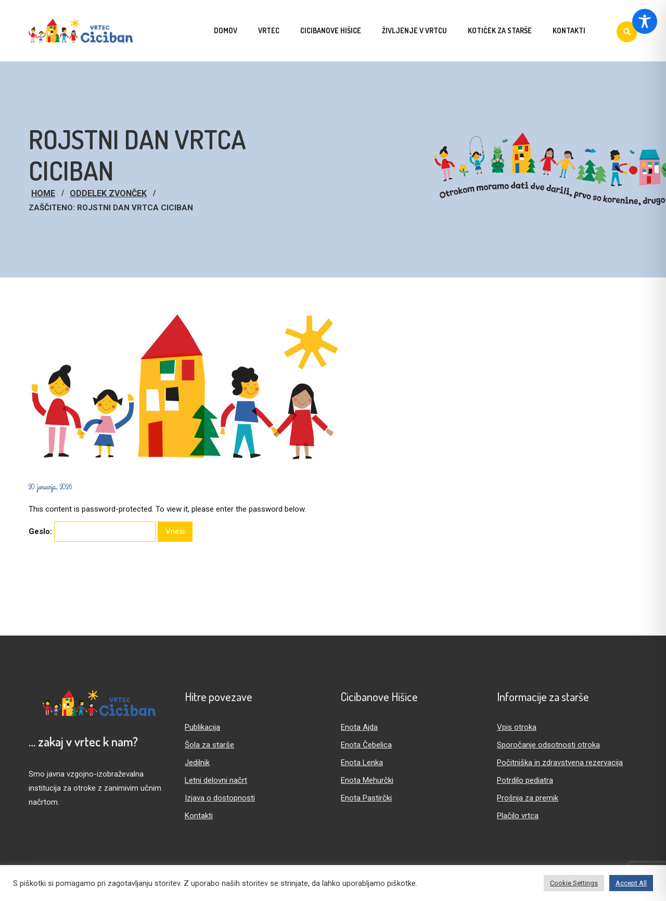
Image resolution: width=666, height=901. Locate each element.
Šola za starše (209, 745)
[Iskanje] (627, 31)
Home (43, 193)
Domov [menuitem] (225, 30)
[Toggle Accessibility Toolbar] (644, 21)
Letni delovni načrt (216, 780)
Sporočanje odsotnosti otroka (548, 745)
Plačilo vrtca (518, 815)
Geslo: (92, 532)
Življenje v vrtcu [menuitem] (414, 30)
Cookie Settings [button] (574, 883)
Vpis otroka (516, 727)
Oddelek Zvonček (108, 193)
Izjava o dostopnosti (220, 798)
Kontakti (199, 815)
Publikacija (202, 727)
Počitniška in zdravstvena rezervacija (560, 762)
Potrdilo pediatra (525, 780)
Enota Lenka (362, 762)
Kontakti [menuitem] (569, 30)
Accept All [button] (631, 883)
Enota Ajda (359, 727)
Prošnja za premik (527, 798)
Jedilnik (197, 762)
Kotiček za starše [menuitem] (500, 30)
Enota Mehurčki (367, 780)
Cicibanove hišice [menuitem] (330, 30)
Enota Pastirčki (366, 798)
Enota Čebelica (366, 745)
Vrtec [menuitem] (268, 30)
